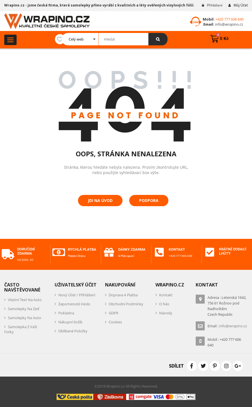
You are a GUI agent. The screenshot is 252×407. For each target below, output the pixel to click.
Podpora (149, 200)
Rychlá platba (75, 251)
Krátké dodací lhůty (233, 251)
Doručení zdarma (27, 251)
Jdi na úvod (100, 200)
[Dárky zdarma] (109, 252)
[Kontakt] (159, 252)
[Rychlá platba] (58, 254)
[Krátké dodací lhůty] (210, 252)
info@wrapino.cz (228, 24)
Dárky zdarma (133, 249)
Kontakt (177, 249)
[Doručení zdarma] (8, 254)
